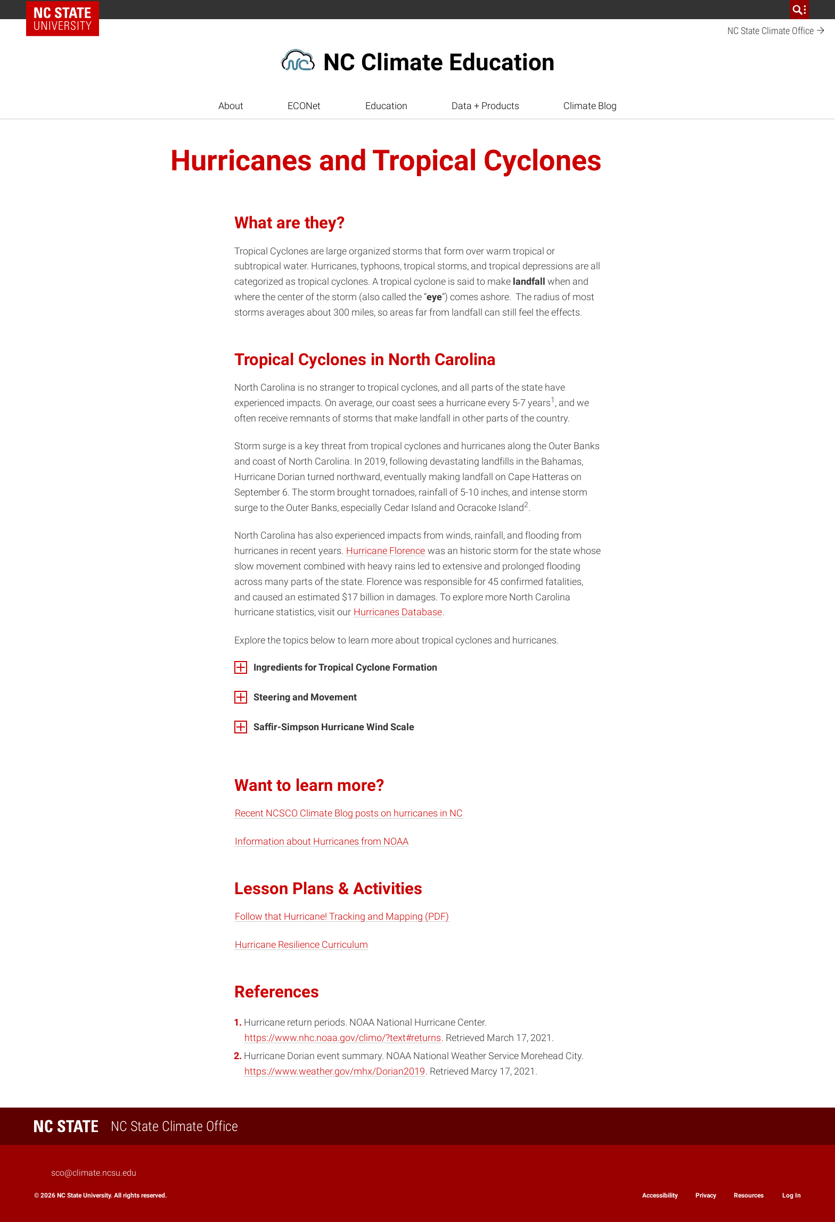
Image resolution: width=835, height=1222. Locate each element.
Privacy (705, 1195)
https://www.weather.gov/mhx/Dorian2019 (334, 1071)
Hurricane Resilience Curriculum (301, 944)
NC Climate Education (439, 62)
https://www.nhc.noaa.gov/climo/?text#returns (342, 1037)
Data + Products (485, 105)
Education (386, 105)
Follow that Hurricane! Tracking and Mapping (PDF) (342, 916)
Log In (791, 1195)
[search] (799, 9)
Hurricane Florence (385, 550)
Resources (749, 1195)
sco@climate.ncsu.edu (93, 1173)
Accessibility (660, 1195)
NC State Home (66, 9)
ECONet (304, 105)
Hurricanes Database (398, 611)
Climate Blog (590, 105)
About (230, 105)
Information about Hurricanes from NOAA (321, 841)
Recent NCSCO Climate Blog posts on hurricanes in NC (349, 813)
